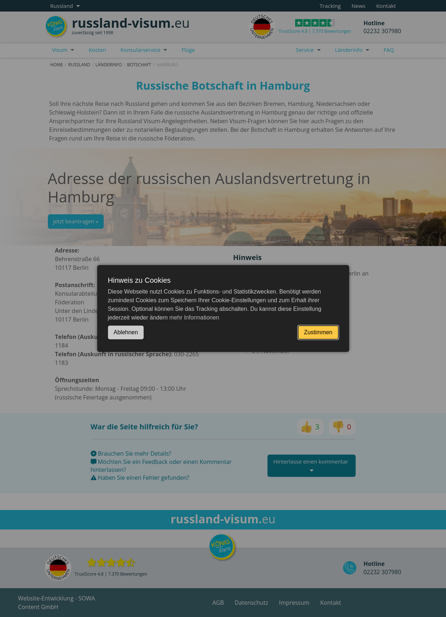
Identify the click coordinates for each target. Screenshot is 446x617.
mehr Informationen (194, 317)
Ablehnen (126, 332)
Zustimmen (318, 332)
